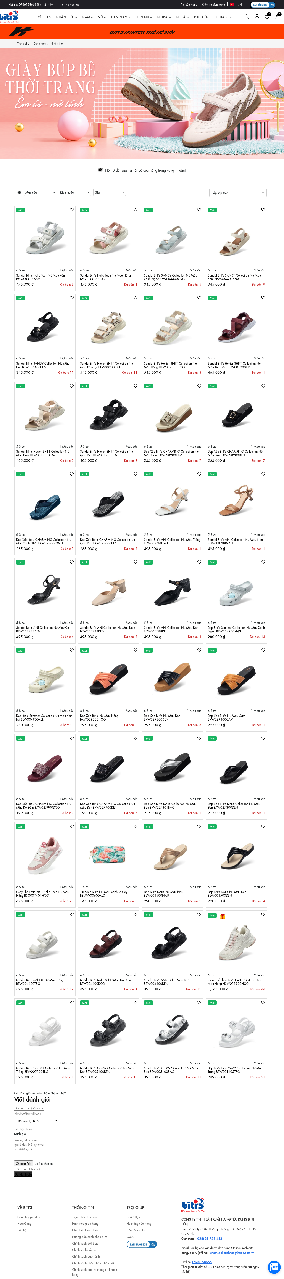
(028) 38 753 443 (209, 1238)
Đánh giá (20, 1133)
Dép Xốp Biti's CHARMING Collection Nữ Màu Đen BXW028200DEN (235, 453)
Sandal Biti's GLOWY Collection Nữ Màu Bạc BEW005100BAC (171, 1069)
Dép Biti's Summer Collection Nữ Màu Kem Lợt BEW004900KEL (44, 717)
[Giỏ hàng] (277, 16)
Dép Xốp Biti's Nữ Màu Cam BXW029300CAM (226, 717)
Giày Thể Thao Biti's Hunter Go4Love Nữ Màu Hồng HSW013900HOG (234, 981)
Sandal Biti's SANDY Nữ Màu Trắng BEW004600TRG (40, 981)
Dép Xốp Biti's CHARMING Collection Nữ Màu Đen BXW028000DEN (107, 541)
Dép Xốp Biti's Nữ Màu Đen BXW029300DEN (162, 717)
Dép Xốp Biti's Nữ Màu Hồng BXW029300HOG (99, 717)
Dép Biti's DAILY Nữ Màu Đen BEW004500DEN (227, 893)
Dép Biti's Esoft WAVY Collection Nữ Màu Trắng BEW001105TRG (235, 1069)
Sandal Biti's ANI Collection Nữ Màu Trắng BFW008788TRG (172, 541)
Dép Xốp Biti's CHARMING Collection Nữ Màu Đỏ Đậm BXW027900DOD (43, 805)
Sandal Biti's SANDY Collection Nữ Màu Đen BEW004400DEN (42, 365)
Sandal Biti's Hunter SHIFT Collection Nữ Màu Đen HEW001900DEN (106, 453)
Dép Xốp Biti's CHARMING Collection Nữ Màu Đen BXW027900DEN (107, 805)
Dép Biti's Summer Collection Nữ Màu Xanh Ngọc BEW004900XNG (236, 629)
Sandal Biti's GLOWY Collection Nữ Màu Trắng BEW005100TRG (43, 1069)
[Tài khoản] (256, 16)
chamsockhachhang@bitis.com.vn (232, 1252)
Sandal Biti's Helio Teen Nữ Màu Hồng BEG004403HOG (105, 277)
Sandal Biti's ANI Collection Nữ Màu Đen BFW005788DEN (171, 629)
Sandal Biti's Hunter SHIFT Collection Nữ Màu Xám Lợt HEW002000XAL (106, 365)
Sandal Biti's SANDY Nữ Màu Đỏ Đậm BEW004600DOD (105, 981)
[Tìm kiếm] (246, 16)
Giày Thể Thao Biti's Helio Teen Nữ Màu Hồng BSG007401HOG (42, 893)
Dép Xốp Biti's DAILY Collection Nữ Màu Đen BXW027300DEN (234, 805)
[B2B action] (262, 4)
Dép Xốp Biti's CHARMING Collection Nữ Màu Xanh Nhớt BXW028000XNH (43, 541)
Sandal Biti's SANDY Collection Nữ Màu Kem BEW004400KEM (234, 277)
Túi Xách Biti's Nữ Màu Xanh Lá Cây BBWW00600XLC (103, 893)
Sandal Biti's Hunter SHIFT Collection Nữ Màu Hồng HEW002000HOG (170, 365)
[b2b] (142, 1243)
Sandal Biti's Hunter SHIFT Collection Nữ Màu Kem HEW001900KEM (42, 453)
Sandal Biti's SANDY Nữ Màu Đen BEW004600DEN (166, 981)
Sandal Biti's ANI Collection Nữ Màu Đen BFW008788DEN (43, 629)
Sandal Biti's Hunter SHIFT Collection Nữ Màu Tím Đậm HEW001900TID (234, 365)
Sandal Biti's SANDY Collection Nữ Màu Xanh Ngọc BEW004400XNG (170, 277)
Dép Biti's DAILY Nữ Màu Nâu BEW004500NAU (163, 893)
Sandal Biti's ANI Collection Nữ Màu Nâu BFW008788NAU (235, 541)
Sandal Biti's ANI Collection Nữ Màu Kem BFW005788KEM (107, 629)
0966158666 (27, 4)
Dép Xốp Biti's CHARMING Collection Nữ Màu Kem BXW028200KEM (171, 453)
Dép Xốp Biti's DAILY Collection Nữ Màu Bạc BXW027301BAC (170, 805)
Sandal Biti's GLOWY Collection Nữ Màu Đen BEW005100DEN (107, 1069)
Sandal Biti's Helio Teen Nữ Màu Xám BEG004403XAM (41, 277)
